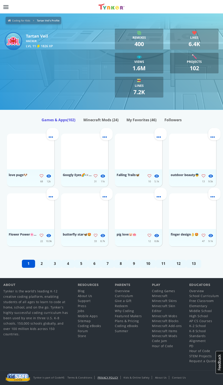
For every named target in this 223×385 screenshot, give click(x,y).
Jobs (81, 311)
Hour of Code (162, 346)
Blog (81, 291)
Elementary (198, 306)
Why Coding (124, 311)
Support (84, 301)
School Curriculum (204, 296)
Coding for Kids (21, 20)
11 (163, 263)
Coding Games (163, 291)
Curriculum (124, 296)
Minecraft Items (164, 331)
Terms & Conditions (79, 377)
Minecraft (160, 296)
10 (148, 263)
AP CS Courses (200, 321)
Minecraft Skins (164, 301)
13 (194, 263)
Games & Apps (58, 119)
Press (82, 306)
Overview (122, 291)
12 (179, 263)
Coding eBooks (89, 326)
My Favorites (141, 119)
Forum (83, 331)
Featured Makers (128, 316)
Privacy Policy (108, 377)
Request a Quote (202, 361)
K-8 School (197, 331)
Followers (173, 119)
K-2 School (197, 326)
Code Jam (159, 341)
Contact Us (179, 377)
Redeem (121, 306)
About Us (85, 296)
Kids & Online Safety (136, 377)
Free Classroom (201, 301)
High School (198, 316)
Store (82, 336)
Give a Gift (123, 301)
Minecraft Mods (100, 119)
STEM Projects (200, 356)
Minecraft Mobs (164, 316)
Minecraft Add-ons (167, 326)
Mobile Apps (88, 316)
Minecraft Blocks (165, 321)
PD (191, 346)
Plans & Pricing (127, 321)
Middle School (200, 311)
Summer (121, 331)
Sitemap (84, 321)
